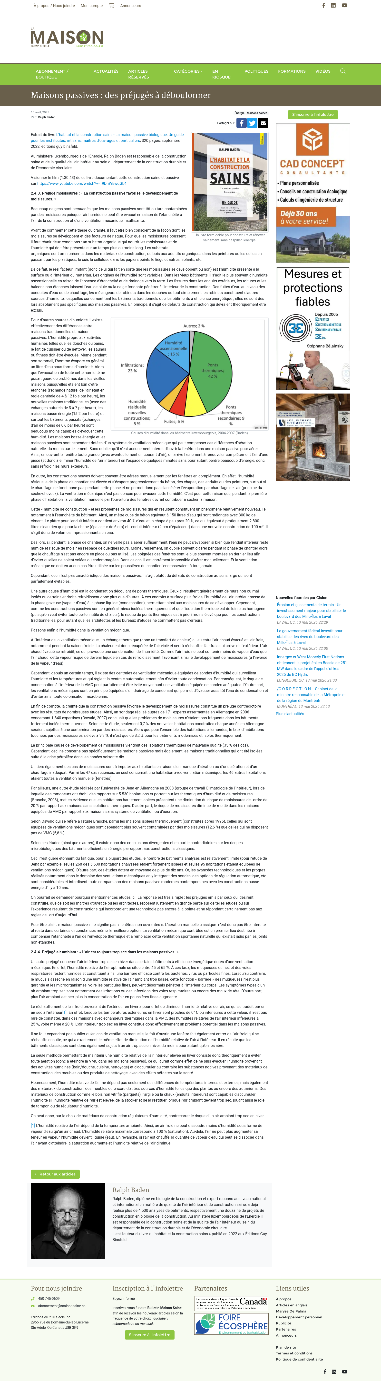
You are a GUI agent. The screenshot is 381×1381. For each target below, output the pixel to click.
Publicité (283, 1323)
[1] (64, 1012)
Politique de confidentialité (299, 1359)
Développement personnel (299, 1317)
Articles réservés (138, 74)
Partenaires (286, 1329)
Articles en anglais (291, 1305)
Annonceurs (286, 1335)
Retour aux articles (55, 1174)
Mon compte (92, 5)
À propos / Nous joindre (54, 5)
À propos (283, 1299)
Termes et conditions (294, 1353)
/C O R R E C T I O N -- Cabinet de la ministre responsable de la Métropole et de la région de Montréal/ (311, 695)
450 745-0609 (49, 1299)
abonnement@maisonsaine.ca (62, 1306)
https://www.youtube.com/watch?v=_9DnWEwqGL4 (82, 183)
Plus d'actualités (290, 713)
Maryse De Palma (291, 1311)
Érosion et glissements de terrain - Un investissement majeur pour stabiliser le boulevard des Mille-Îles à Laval (311, 610)
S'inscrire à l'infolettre (313, 114)
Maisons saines (257, 113)
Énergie (239, 113)
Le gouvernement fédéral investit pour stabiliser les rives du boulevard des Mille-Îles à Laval (309, 637)
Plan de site (286, 1347)
